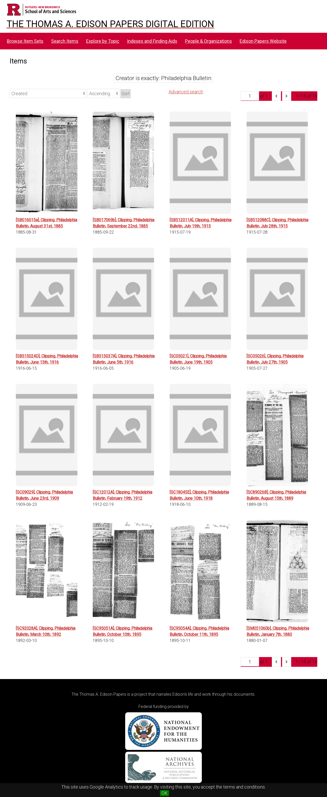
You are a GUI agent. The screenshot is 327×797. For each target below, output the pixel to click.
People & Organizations (208, 41)
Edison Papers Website (263, 41)
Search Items (64, 41)
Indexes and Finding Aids (152, 41)
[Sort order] (103, 93)
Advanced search (186, 91)
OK (164, 793)
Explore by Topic (102, 41)
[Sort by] (48, 93)
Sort (125, 93)
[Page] (250, 96)
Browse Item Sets (25, 41)
